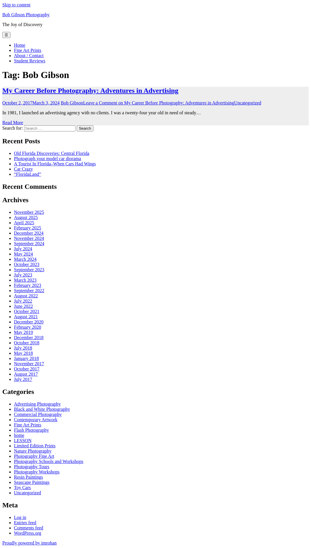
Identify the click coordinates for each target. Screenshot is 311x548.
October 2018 (26, 342)
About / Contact (29, 55)
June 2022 (23, 306)
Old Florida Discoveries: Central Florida (51, 153)
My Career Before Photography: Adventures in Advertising (90, 90)
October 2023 (26, 264)
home (19, 435)
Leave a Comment (158, 102)
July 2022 (23, 301)
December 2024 (29, 233)
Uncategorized (247, 102)
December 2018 (29, 337)
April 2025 (24, 222)
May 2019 (23, 332)
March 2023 (25, 280)
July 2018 (23, 348)
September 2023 (29, 269)
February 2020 (27, 327)
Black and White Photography (42, 409)
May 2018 (23, 353)
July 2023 (23, 274)
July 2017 (23, 379)
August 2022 (26, 295)
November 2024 (29, 238)
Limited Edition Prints (34, 445)
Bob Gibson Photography (26, 14)
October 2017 (26, 368)
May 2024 (23, 254)
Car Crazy (23, 169)
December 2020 (29, 321)
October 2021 (26, 311)
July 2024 (23, 248)
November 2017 (29, 363)
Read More (12, 122)
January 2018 (26, 358)
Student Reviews (29, 60)
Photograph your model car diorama (47, 158)
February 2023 (27, 285)
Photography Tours (31, 466)
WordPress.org (27, 533)
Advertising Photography (37, 403)
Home (19, 45)
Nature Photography (32, 450)
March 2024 (25, 259)
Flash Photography (31, 430)
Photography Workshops (37, 471)
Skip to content (16, 4)
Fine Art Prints (27, 50)
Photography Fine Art (34, 456)
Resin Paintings (28, 477)
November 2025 (29, 212)
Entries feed (25, 522)
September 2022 (29, 290)
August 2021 (26, 316)
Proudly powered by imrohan (29, 542)
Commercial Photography (38, 414)
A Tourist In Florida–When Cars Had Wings (55, 163)
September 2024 (29, 243)
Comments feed (28, 527)
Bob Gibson (72, 102)
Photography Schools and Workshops (48, 461)
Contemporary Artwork (35, 419)
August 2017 (26, 374)
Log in (20, 517)
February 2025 (27, 227)
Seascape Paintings (31, 482)
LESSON (22, 440)
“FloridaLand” (27, 174)
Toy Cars (22, 487)
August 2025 (26, 217)
